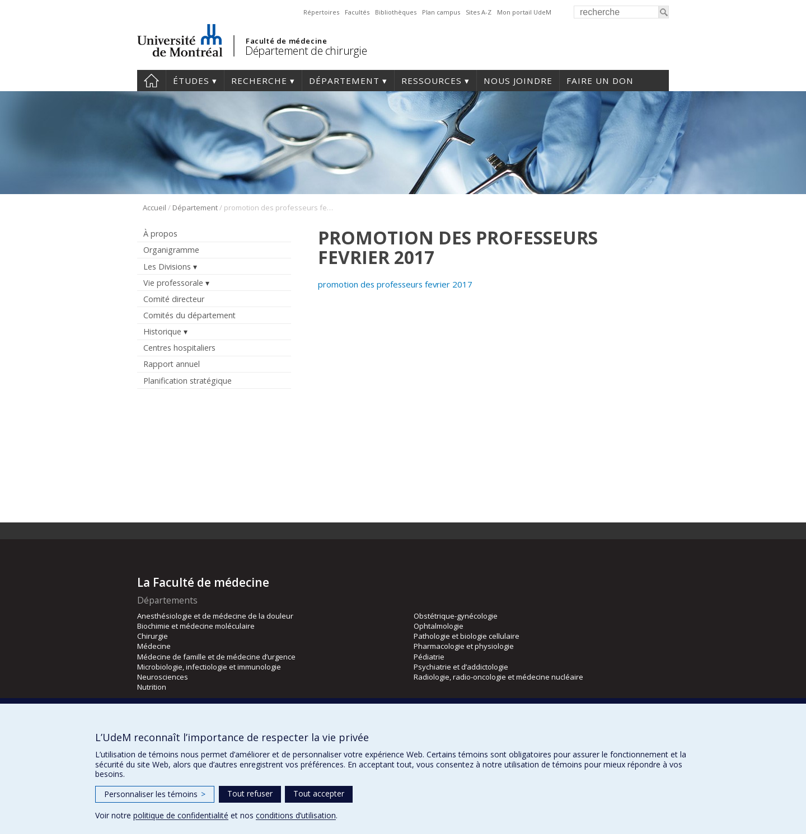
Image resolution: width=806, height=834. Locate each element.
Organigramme (171, 249)
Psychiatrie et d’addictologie (461, 667)
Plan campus (441, 12)
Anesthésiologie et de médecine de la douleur (215, 616)
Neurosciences (162, 677)
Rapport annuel (171, 364)
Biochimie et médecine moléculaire (196, 626)
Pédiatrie (429, 657)
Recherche (259, 80)
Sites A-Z (478, 12)
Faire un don (600, 80)
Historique (162, 331)
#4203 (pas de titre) (151, 80)
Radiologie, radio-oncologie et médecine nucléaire (498, 677)
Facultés (357, 12)
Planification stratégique (187, 380)
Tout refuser (250, 793)
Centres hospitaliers (179, 347)
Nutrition (151, 687)
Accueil (154, 207)
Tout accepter (318, 793)
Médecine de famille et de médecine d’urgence (216, 657)
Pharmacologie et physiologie (464, 646)
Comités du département (189, 315)
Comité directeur (173, 299)
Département (344, 80)
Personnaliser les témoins (154, 794)
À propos (160, 233)
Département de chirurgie (306, 50)
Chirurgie (152, 636)
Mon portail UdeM (524, 12)
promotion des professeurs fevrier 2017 (395, 284)
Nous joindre (518, 80)
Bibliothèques (395, 12)
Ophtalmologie (438, 626)
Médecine (154, 646)
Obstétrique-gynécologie (456, 616)
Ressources (431, 80)
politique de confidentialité (180, 815)
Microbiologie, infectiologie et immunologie (209, 667)
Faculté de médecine (286, 41)
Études (191, 80)
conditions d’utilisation (296, 815)
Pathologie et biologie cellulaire (466, 636)
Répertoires (321, 12)
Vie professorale (173, 282)
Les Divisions (167, 266)
